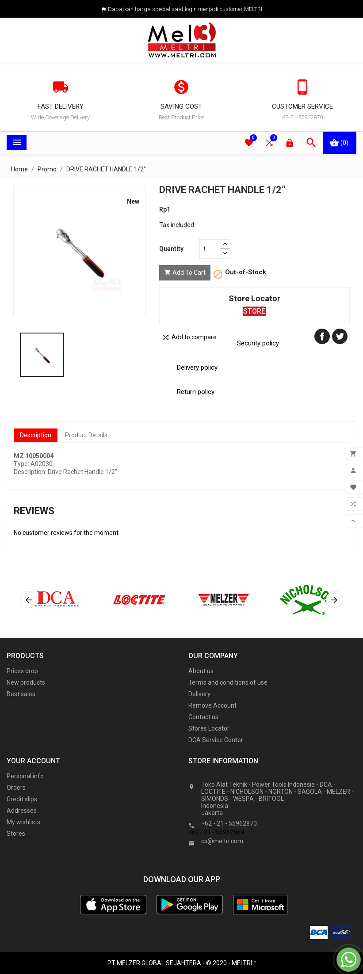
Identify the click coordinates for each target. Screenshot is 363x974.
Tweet (340, 336)
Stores (16, 833)
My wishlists (23, 822)
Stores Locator (208, 728)
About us (201, 671)
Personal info (25, 776)
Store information (229, 774)
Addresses (22, 810)
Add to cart (185, 273)
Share (322, 336)
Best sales (21, 693)
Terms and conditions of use (227, 682)
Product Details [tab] (86, 435)
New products (26, 682)
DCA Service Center (215, 739)
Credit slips (22, 799)
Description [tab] (35, 435)
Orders (16, 787)
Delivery (199, 693)
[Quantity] (209, 248)
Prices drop (22, 671)
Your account (33, 761)
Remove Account (212, 705)
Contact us (203, 716)
